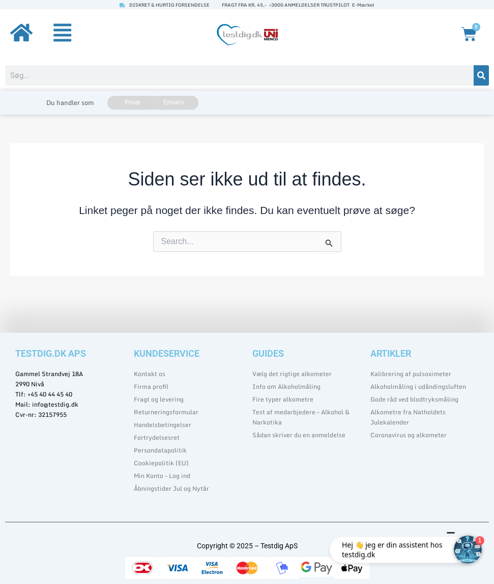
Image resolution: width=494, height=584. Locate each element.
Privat (132, 102)
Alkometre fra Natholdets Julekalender (408, 417)
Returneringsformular (166, 412)
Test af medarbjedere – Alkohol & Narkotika (301, 417)
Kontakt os (149, 374)
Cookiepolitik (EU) (161, 463)
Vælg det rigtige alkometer (292, 374)
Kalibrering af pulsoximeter (410, 374)
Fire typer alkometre (282, 399)
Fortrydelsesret (157, 437)
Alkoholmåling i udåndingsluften (418, 386)
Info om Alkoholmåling (286, 386)
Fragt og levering (159, 399)
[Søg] (481, 75)
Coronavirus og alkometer (408, 435)
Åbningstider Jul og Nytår (171, 488)
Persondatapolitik (160, 450)
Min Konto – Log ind (162, 476)
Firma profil (151, 386)
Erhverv (173, 102)
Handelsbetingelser (162, 425)
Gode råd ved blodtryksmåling (414, 399)
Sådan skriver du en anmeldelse (298, 435)
